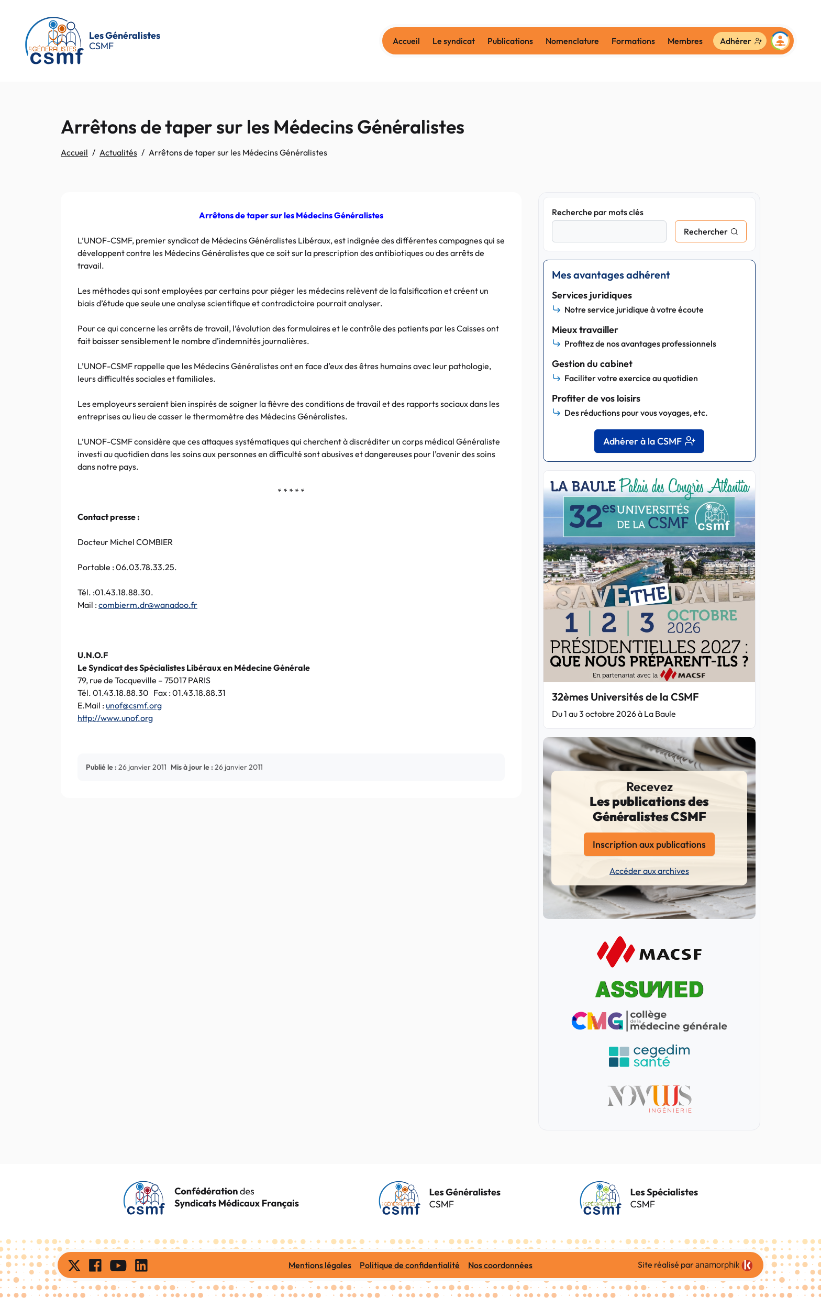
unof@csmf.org (134, 705)
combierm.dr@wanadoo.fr (147, 605)
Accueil (406, 41)
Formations (633, 41)
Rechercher (706, 231)
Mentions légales (320, 1265)
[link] (724, 1265)
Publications (510, 41)
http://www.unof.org (115, 718)
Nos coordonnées (500, 1265)
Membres (685, 41)
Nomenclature (572, 41)
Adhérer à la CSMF (649, 441)
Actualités (118, 152)
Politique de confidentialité (410, 1265)
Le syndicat (453, 41)
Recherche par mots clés (598, 212)
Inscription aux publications (649, 844)
